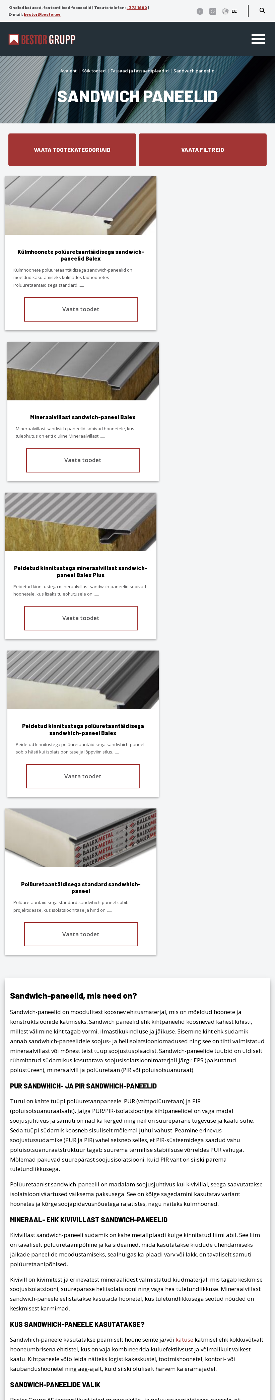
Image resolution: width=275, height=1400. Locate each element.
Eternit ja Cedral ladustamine (47, 1358)
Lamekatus (252, 1225)
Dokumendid (25, 1368)
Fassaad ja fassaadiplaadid (140, 71)
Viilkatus (255, 1216)
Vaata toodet (70, 309)
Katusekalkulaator (32, 1320)
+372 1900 (137, 7)
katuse (184, 1045)
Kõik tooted (93, 71)
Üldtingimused (28, 1278)
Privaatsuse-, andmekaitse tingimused (59, 1268)
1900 (61, 1238)
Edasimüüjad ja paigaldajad (46, 1349)
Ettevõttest (22, 1329)
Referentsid (23, 1339)
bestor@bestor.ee (42, 14)
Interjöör (255, 1244)
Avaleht (68, 71)
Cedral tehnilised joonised (42, 1378)
